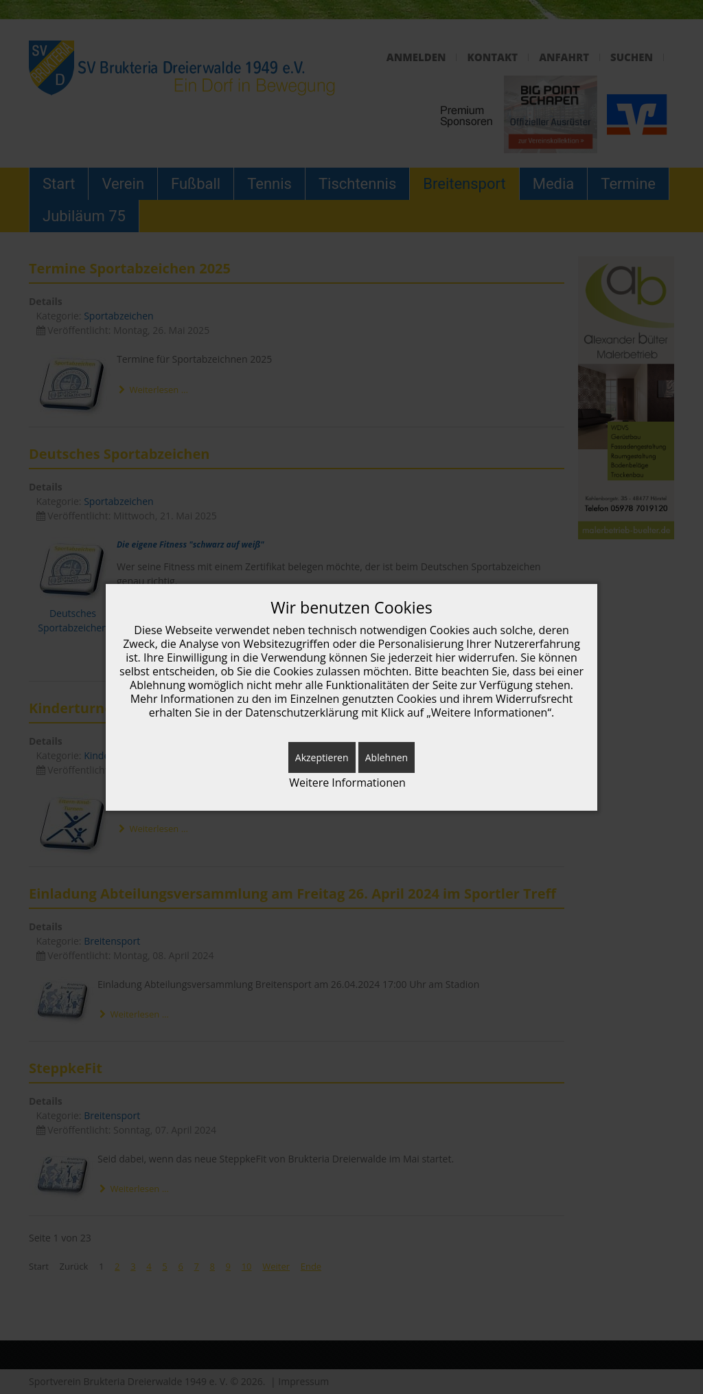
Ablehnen (386, 757)
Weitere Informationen (347, 783)
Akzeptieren (322, 757)
